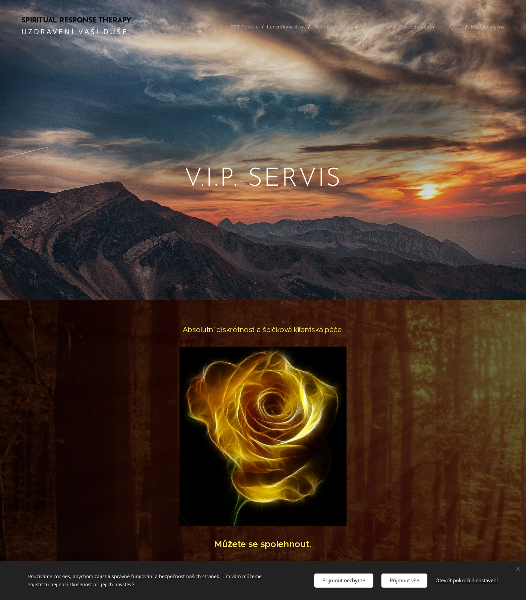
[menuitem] (241, 26)
